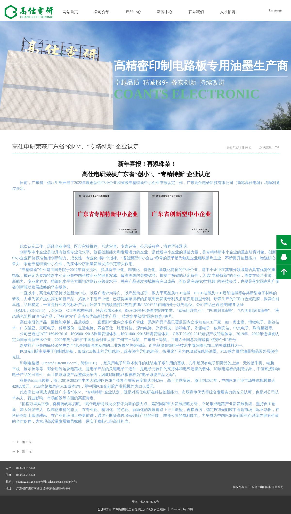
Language (275, 10)
